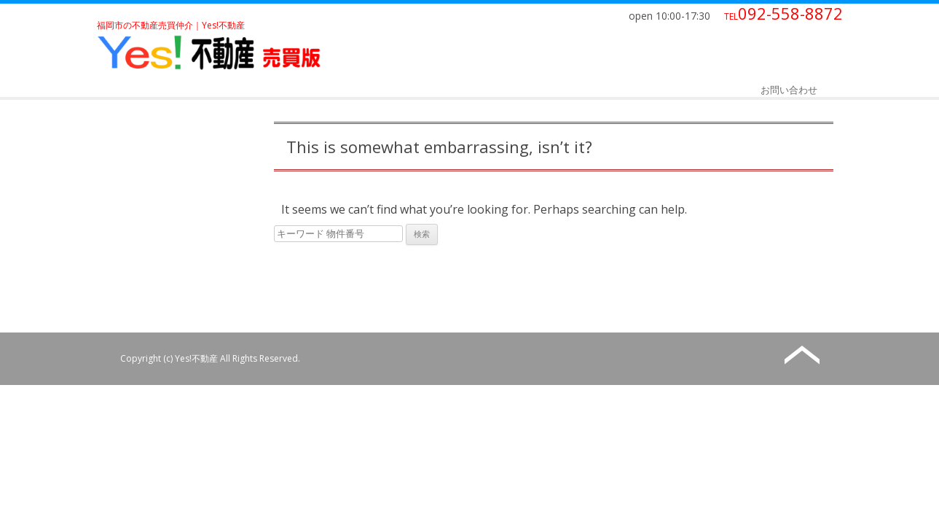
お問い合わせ (789, 89)
